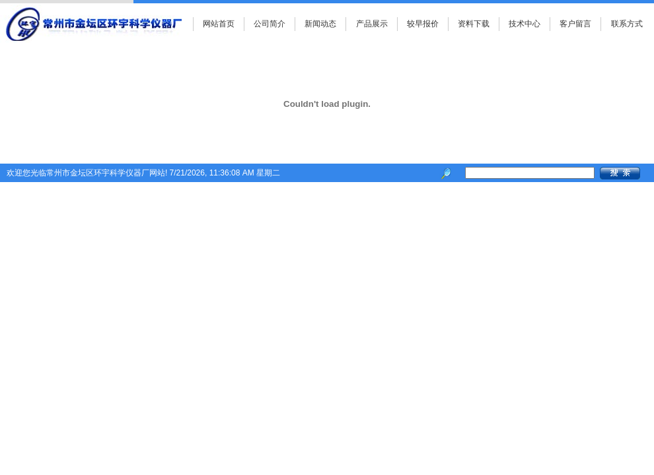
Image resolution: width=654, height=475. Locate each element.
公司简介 (269, 23)
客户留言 (575, 23)
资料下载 (474, 23)
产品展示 (372, 23)
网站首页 (219, 23)
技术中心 (524, 23)
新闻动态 (320, 23)
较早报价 (423, 23)
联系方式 (627, 23)
